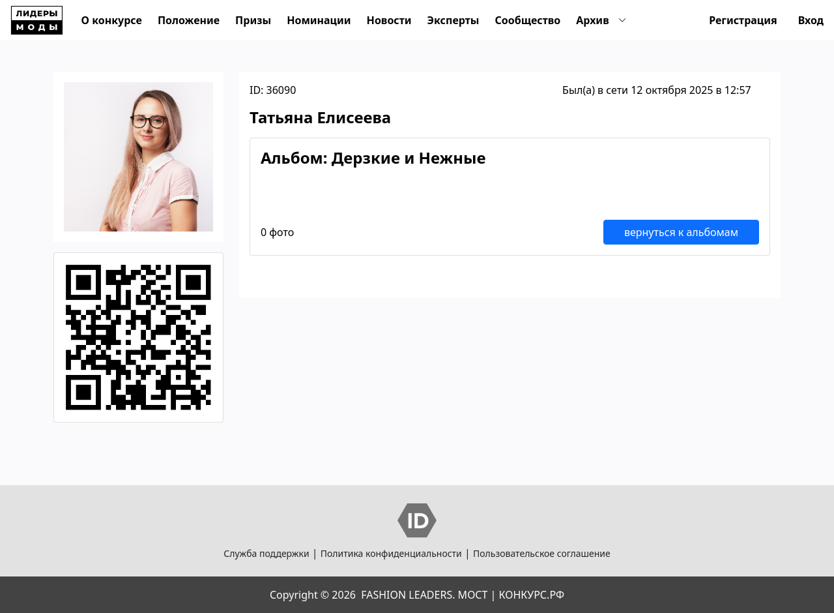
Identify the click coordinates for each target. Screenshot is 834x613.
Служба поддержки (266, 553)
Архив (592, 20)
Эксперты (453, 20)
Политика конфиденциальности (391, 553)
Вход (811, 20)
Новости (389, 20)
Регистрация (743, 20)
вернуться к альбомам (681, 232)
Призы (253, 20)
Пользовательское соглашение (542, 553)
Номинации (319, 20)
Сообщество (527, 20)
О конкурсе (111, 20)
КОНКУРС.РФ (531, 595)
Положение (189, 20)
